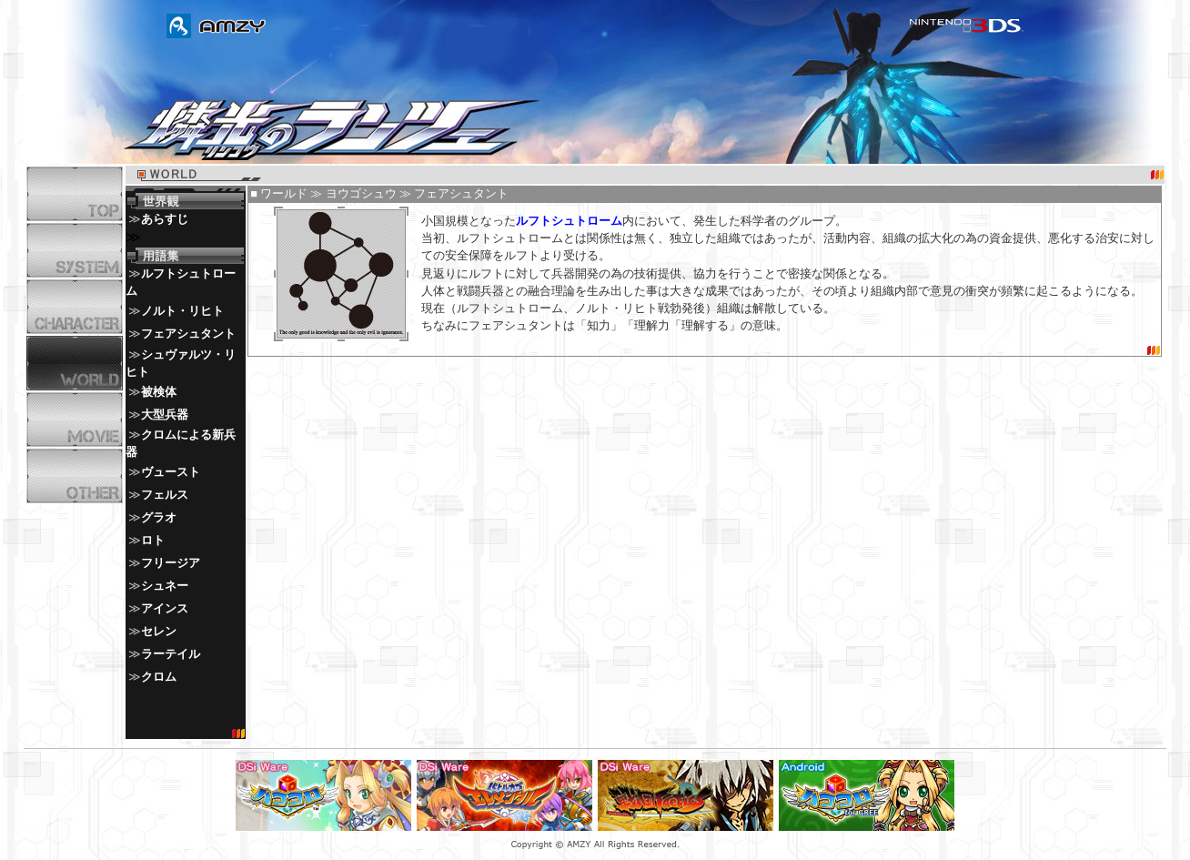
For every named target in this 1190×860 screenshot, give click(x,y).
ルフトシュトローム (569, 221)
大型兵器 (164, 415)
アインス (164, 608)
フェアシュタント (188, 334)
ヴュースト (170, 472)
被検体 (158, 392)
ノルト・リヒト (182, 311)
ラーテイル (170, 654)
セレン (158, 631)
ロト (153, 540)
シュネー (164, 586)
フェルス (164, 495)
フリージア (170, 563)
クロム (158, 677)
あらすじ (164, 219)
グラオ (158, 517)
